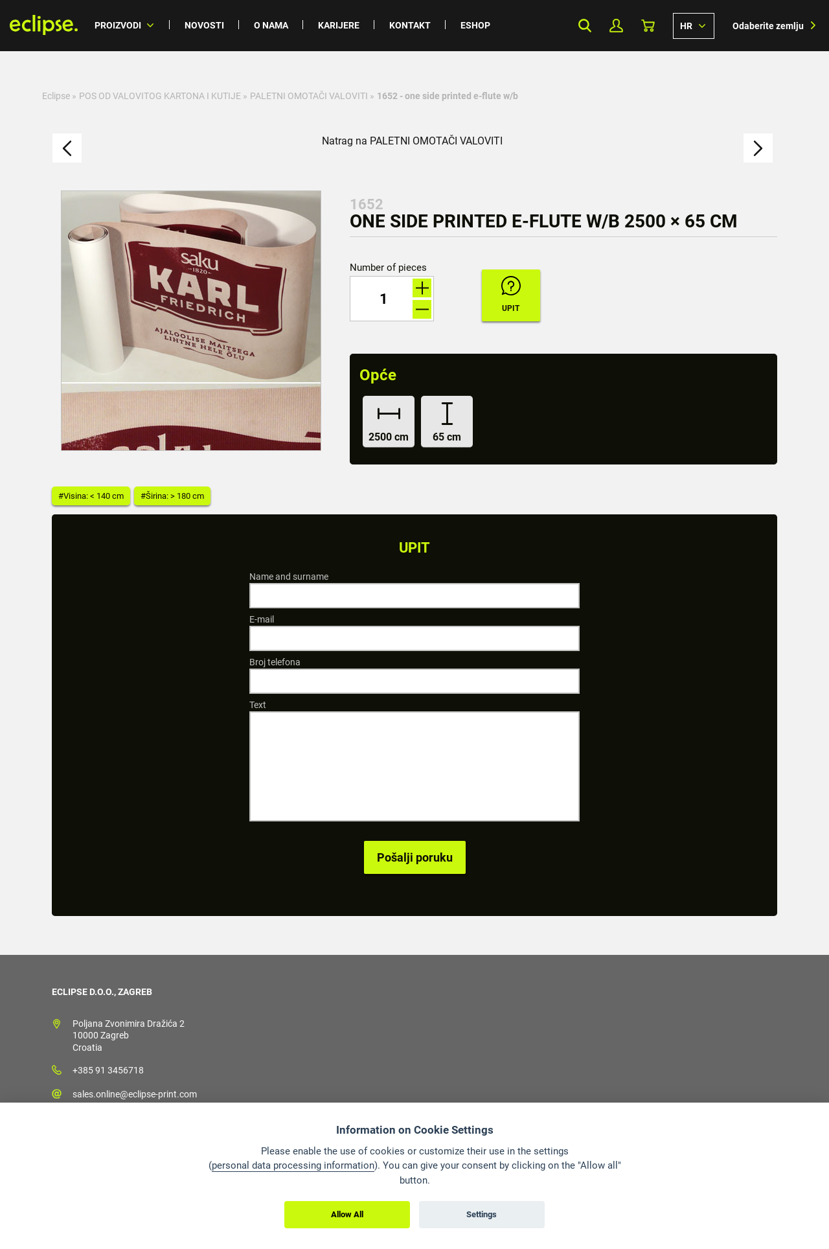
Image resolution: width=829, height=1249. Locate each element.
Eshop (475, 25)
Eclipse (56, 96)
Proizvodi (118, 25)
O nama (271, 25)
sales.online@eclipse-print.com (135, 1094)
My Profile (616, 25)
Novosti (204, 25)
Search (584, 25)
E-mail (261, 619)
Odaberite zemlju (768, 25)
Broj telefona (275, 662)
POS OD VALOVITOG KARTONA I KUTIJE (160, 96)
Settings (481, 1214)
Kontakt (410, 25)
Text (257, 704)
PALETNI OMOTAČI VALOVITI (309, 96)
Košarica (648, 25)
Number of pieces (388, 268)
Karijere (338, 25)
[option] (191, 320)
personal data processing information (293, 1165)
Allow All (347, 1214)
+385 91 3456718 (108, 1070)
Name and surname (288, 576)
